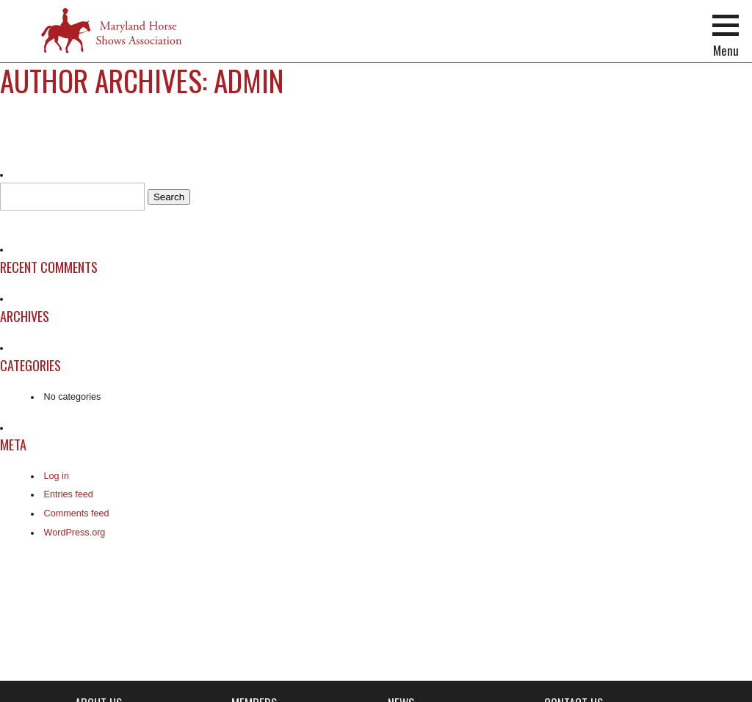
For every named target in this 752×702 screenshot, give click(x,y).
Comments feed (76, 513)
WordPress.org (75, 532)
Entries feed (68, 494)
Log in (56, 476)
